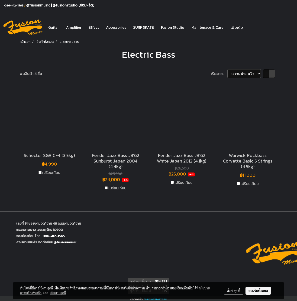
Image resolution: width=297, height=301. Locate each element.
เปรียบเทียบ (51, 172)
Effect (94, 27)
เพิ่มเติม (237, 27)
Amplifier (73, 27)
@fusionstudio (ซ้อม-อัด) (73, 5)
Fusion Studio (172, 27)
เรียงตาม (219, 73)
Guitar (53, 27)
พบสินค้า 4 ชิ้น (31, 73)
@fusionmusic (38, 5)
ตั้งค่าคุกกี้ (233, 290)
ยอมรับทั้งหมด (258, 290)
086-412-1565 (53, 235)
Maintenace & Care (207, 27)
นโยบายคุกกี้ (58, 293)
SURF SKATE (143, 27)
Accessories (116, 27)
